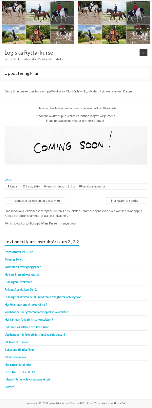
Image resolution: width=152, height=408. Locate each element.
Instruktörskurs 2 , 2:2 (61, 186)
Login (8, 179)
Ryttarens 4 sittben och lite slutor (27, 327)
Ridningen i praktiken (18, 282)
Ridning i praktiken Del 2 (21, 289)
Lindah (14, 186)
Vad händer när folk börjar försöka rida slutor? (35, 334)
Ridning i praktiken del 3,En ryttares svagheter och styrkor (43, 297)
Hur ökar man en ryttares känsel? (26, 304)
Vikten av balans (15, 357)
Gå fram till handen (17, 342)
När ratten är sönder (126, 200)
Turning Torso (14, 259)
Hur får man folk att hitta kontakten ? (29, 319)
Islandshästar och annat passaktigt (35, 200)
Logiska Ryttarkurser (30, 52)
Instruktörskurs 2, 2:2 (19, 252)
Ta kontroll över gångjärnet (23, 267)
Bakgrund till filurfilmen (20, 349)
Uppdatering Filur (20, 372)
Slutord (9, 387)
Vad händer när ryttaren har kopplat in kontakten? (37, 312)
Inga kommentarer (93, 186)
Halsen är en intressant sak (22, 274)
